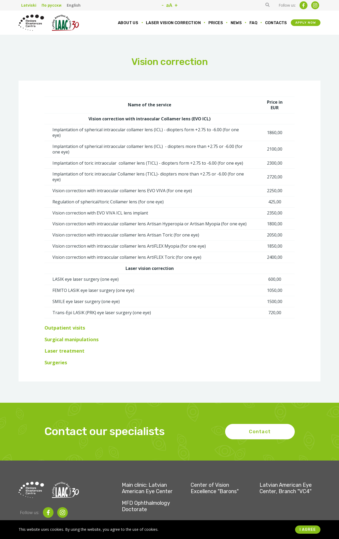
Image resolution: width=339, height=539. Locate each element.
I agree (308, 529)
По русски (51, 5)
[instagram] (315, 5)
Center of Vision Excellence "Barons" (215, 488)
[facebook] (303, 5)
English (74, 5)
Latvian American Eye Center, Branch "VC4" (286, 488)
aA (169, 5)
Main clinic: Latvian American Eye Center (147, 488)
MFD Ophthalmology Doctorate (146, 506)
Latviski (28, 5)
